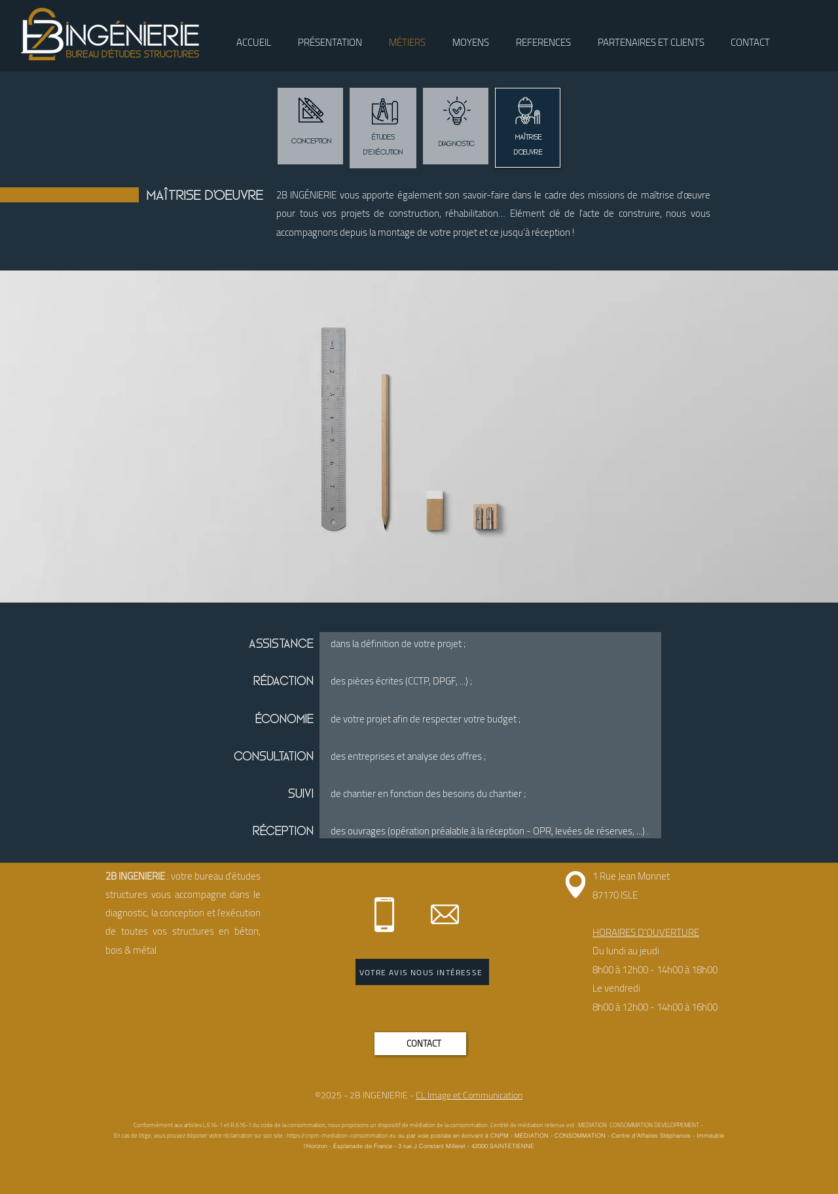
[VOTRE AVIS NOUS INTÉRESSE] (422, 972)
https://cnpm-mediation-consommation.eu (341, 1135)
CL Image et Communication (469, 1095)
